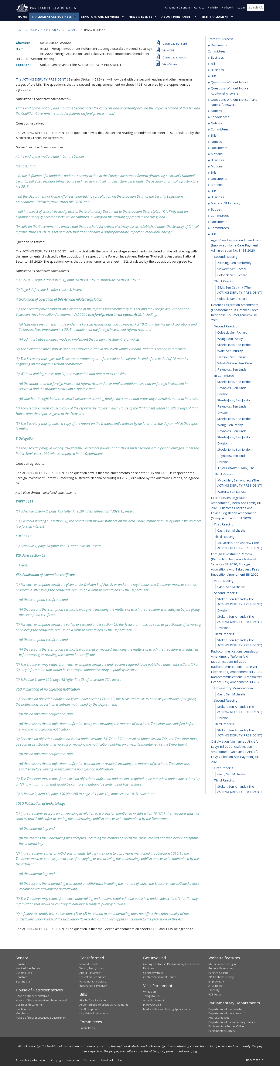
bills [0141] (213, 172)
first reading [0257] (223, 581)
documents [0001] (219, 45)
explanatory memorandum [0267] (233, 688)
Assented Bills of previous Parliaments (104, 1005)
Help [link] (121, 1060)
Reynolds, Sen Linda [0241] (231, 431)
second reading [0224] (226, 326)
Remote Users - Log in (222, 968)
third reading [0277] (224, 780)
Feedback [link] (107, 1060)
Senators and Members (100, 17)
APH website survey (221, 977)
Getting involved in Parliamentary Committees (172, 964)
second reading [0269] (226, 700)
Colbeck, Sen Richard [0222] (232, 299)
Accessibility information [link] (31, 1060)
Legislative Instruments (94, 1013)
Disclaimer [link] (90, 1060)
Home (22, 17)
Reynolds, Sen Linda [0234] (231, 388)
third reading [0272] (224, 724)
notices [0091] (216, 123)
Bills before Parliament (93, 1000)
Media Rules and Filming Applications (166, 1009)
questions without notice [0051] (230, 82)
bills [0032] (213, 76)
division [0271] (223, 718)
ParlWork (227, 8)
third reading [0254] (224, 537)
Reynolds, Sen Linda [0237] (231, 406)
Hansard (71, 30)
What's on (149, 992)
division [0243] (223, 443)
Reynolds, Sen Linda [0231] (231, 369)
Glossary (213, 990)
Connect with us (153, 973)
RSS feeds (215, 994)
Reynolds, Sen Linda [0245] (231, 456)
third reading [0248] (224, 474)
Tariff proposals (89, 1009)
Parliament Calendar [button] (177, 8)
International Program (93, 986)
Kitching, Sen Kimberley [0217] (234, 263)
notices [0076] (216, 111)
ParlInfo (213, 8)
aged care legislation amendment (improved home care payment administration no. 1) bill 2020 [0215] (236, 245)
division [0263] (223, 628)
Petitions (148, 968)
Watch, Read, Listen (91, 968)
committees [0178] (220, 216)
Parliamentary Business (52, 17)
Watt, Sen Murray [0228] (230, 351)
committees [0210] (220, 228)
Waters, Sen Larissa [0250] (231, 492)
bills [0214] (213, 234)
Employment (216, 981)
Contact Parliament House (159, 977)
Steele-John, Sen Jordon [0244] (234, 449)
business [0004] (217, 57)
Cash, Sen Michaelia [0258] (231, 587)
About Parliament (176, 17)
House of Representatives (32, 996)
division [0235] (223, 394)
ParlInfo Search (218, 973)
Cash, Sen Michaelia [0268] (231, 694)
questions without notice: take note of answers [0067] (234, 102)
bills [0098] (213, 135)
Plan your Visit (152, 1005)
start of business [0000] (220, 39)
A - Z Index (215, 986)
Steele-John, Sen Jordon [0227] (234, 345)
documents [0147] (219, 179)
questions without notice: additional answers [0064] (230, 91)
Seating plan (23, 981)
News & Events (140, 17)
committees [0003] (217, 51)
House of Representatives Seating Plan (41, 1018)
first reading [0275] (223, 768)
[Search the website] (255, 8)
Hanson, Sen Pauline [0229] (232, 357)
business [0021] (217, 70)
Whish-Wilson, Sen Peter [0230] (235, 363)
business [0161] (217, 197)
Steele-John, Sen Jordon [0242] (234, 437)
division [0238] (223, 413)
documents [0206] (219, 222)
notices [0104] (216, 142)
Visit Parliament (215, 17)
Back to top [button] (255, 1060)
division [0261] (223, 610)
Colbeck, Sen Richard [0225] (232, 332)
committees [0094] (220, 129)
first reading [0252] (223, 524)
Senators (21, 977)
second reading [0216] (226, 257)
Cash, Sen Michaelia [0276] (231, 774)
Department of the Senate (225, 1009)
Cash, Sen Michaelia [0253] (231, 530)
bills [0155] (213, 191)
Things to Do (151, 996)
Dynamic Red (24, 973)
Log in (241, 8)
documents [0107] (219, 148)
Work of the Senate (28, 968)
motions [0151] (217, 185)
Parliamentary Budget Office (226, 1026)
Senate (20, 964)
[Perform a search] (261, 8)
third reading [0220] (224, 281)
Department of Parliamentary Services (232, 1022)
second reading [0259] (226, 593)
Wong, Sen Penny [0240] (230, 425)
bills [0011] (213, 64)
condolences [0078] (220, 117)
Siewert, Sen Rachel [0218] (231, 269)
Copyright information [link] (65, 1060)
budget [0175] (216, 209)
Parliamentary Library (92, 981)
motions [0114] (217, 154)
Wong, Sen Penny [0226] (230, 339)
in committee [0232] (224, 376)
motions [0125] (217, 166)
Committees (87, 1028)
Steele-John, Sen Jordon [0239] (234, 419)
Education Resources (92, 977)
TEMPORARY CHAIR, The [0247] (236, 468)
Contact (199, 8)
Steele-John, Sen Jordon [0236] (234, 400)
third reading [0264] (224, 634)
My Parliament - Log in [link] (222, 964)
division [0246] (223, 462)
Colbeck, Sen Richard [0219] (232, 275)
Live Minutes (24, 1009)
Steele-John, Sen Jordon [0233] (234, 382)
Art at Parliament (153, 1000)
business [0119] (217, 160)
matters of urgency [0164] (225, 203)
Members (22, 1013)
